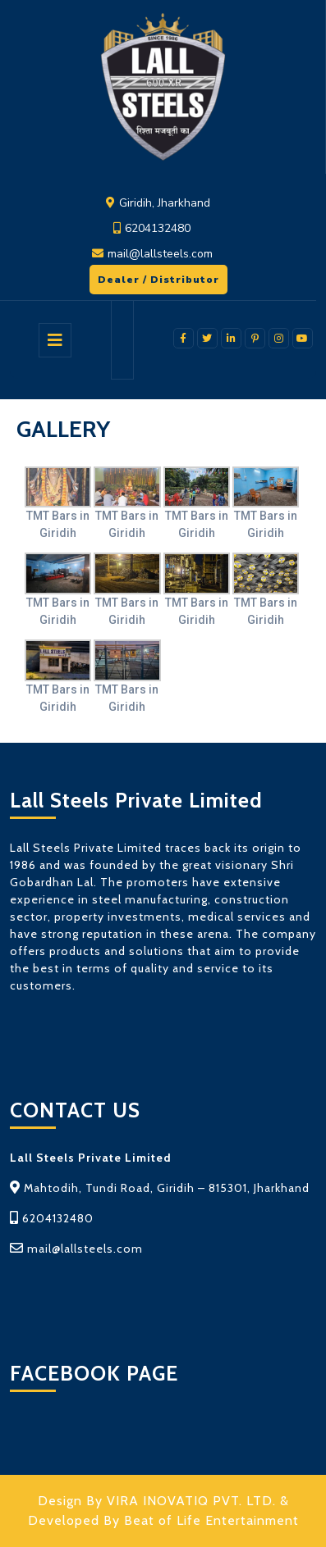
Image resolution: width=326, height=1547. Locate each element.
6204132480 (158, 228)
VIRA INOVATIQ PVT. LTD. (191, 1500)
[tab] (55, 340)
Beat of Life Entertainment (211, 1520)
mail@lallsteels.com (160, 254)
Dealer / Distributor (154, 275)
